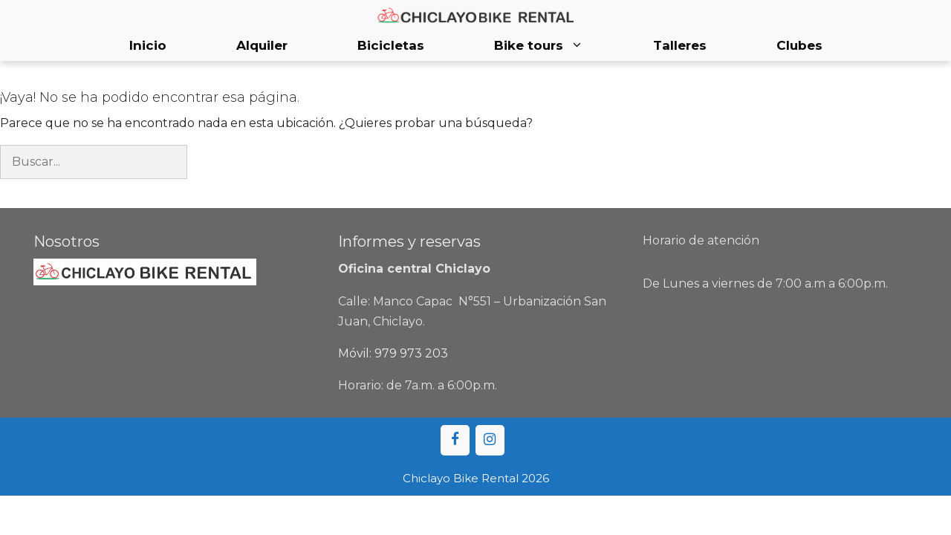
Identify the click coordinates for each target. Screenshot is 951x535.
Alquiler (262, 45)
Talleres (680, 45)
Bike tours (556, 45)
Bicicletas (390, 45)
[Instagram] (490, 440)
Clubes (799, 45)
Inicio (147, 45)
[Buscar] (211, 162)
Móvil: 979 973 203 (393, 353)
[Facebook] (455, 440)
